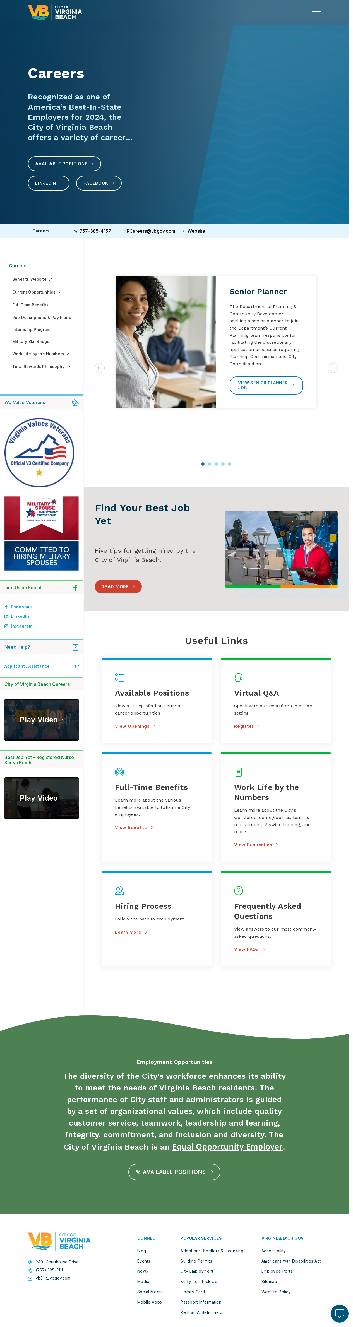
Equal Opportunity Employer (227, 1146)
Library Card (193, 1291)
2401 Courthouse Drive (57, 1262)
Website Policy (276, 1291)
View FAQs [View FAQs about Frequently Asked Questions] (249, 949)
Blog (141, 1250)
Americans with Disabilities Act (291, 1261)
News (142, 1271)
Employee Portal (277, 1271)
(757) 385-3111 (49, 1270)
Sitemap (269, 1281)
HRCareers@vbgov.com (146, 231)
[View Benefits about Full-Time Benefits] (156, 787)
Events (143, 1261)
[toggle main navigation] (316, 11)
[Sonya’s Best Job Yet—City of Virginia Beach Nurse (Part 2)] (41, 798)
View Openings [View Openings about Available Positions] (135, 726)
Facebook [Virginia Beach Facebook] (98, 183)
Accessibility (273, 1250)
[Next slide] (333, 368)
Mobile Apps (149, 1302)
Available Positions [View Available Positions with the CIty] (64, 163)
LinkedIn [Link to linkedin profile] (16, 616)
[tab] (203, 464)
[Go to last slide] (100, 368)
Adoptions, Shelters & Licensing (212, 1250)
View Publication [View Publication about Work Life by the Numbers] (256, 844)
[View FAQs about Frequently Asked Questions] (276, 911)
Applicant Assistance (41, 666)
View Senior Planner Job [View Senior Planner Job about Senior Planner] (266, 385)
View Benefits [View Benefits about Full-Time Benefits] (134, 827)
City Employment (197, 1271)
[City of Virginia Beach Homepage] (55, 12)
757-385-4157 (92, 231)
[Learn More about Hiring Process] (156, 906)
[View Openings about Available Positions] (156, 693)
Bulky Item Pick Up (199, 1281)
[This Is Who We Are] (41, 720)
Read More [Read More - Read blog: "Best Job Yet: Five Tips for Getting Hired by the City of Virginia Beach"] (115, 586)
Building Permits (196, 1261)
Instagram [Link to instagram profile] (18, 626)
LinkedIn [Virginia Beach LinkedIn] (48, 183)
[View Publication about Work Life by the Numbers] (276, 792)
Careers (17, 265)
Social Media (150, 1291)
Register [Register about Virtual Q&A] (247, 726)
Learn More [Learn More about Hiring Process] (131, 932)
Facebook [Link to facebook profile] (18, 606)
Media (143, 1281)
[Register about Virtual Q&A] (276, 693)
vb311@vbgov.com (53, 1278)
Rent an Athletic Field (201, 1312)
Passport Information (201, 1302)
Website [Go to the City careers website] (193, 231)
